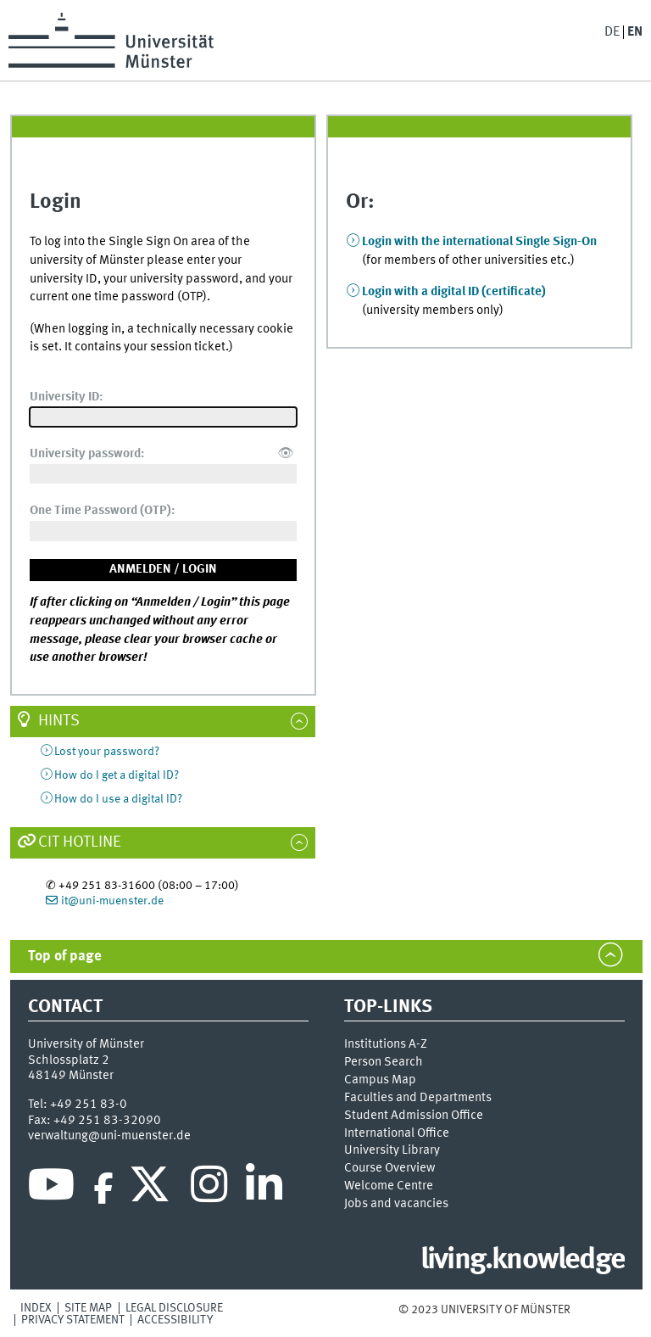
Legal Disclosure (174, 1308)
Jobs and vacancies (396, 1204)
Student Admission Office (413, 1115)
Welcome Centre (388, 1186)
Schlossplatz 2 (68, 1060)
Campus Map (380, 1080)
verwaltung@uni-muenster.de (109, 1136)
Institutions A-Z (385, 1044)
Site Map (88, 1308)
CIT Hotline (79, 842)
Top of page (65, 956)
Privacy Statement (73, 1320)
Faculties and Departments (418, 1098)
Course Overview (389, 1168)
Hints (59, 721)
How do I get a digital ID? (116, 775)
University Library (392, 1150)
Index (36, 1308)
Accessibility (175, 1320)
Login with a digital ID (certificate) (454, 292)
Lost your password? (106, 752)
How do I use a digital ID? (118, 799)
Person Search (383, 1062)
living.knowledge (522, 1260)
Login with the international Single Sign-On (479, 242)
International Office (396, 1133)
